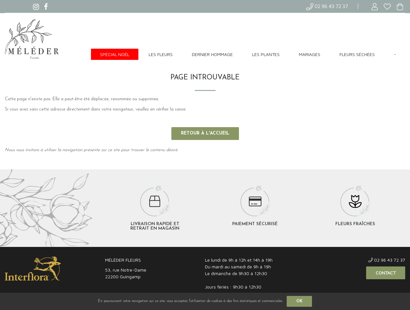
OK (299, 301)
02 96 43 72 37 (327, 6)
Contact (386, 272)
